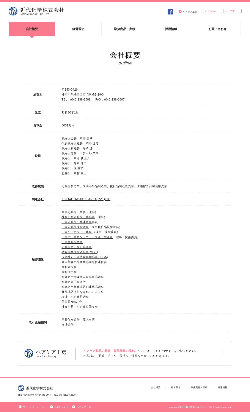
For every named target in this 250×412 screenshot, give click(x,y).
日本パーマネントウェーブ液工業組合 (87, 237)
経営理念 (78, 29)
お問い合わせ (217, 29)
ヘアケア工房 (188, 11)
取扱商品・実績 (124, 29)
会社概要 (32, 29)
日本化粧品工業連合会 (76, 222)
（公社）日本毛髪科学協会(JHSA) (84, 257)
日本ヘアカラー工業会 (77, 232)
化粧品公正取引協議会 (76, 247)
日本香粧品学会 (72, 242)
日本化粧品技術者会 (75, 227)
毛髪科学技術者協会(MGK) (79, 252)
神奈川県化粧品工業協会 (78, 217)
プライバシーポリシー (33, 407)
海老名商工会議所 (73, 282)
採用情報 (171, 29)
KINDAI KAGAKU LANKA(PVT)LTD (85, 199)
